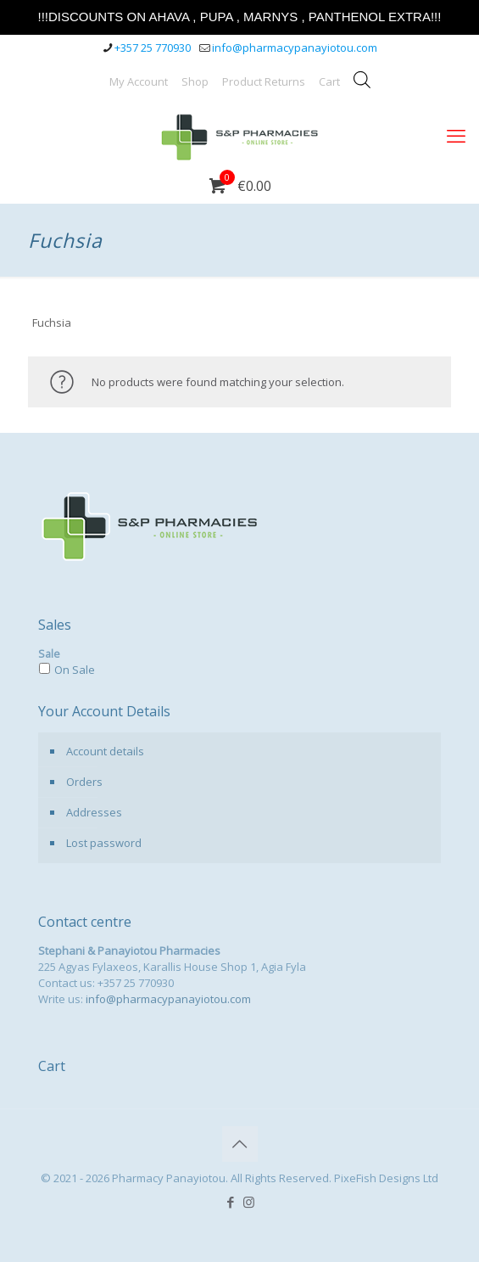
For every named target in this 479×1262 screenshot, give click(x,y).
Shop (195, 81)
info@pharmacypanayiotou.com (168, 999)
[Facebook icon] (231, 1201)
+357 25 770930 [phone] (152, 47)
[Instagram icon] (248, 1201)
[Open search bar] (362, 79)
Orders (84, 781)
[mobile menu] (456, 135)
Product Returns (263, 81)
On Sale (74, 669)
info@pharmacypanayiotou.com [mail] (294, 47)
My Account (138, 81)
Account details (105, 751)
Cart (329, 81)
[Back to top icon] (240, 1144)
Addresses (94, 812)
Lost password (104, 842)
